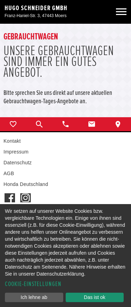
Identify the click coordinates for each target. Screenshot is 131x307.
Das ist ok (94, 297)
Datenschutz (17, 162)
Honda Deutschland (25, 184)
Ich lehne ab (34, 297)
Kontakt (12, 141)
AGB (8, 173)
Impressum (16, 152)
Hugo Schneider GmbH (36, 8)
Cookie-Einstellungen (33, 284)
